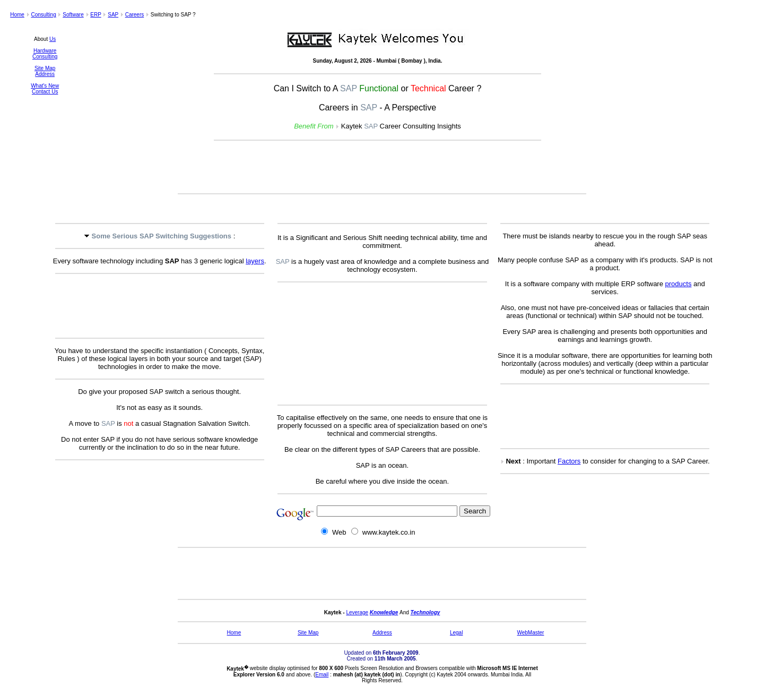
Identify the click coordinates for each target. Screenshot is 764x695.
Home (17, 15)
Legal (456, 633)
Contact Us (45, 92)
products (678, 284)
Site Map (44, 68)
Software (73, 15)
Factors (569, 461)
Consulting (43, 15)
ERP (95, 15)
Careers (134, 15)
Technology (425, 612)
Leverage (357, 612)
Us (52, 39)
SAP (113, 15)
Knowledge (384, 612)
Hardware (44, 51)
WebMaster (530, 633)
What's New (45, 86)
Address (45, 74)
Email (321, 674)
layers (255, 261)
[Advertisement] (382, 168)
